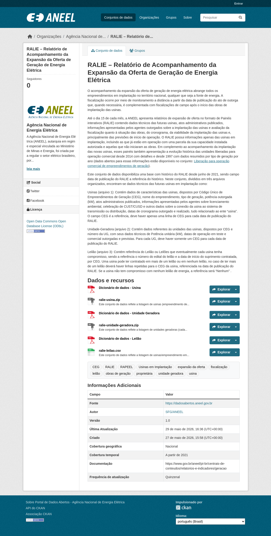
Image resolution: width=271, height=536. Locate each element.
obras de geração (118, 373)
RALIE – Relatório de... (131, 36)
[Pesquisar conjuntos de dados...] (222, 18)
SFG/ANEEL (174, 412)
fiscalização (219, 367)
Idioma (181, 516)
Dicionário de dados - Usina (120, 288)
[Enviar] (240, 18)
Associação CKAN (39, 514)
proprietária (144, 373)
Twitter (33, 191)
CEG (96, 367)
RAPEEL (126, 367)
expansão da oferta (191, 367)
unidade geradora (170, 373)
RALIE (109, 367)
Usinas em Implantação (155, 367)
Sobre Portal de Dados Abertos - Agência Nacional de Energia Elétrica (75, 502)
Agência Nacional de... (86, 36)
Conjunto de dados (106, 50)
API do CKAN (35, 508)
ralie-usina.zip (109, 300)
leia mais (33, 169)
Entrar (238, 3)
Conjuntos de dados (118, 17)
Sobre (187, 17)
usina (193, 373)
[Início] (30, 36)
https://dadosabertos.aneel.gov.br (189, 403)
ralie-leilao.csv (110, 350)
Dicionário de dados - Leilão (120, 338)
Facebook (35, 200)
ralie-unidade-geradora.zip (119, 325)
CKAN (183, 507)
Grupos (171, 17)
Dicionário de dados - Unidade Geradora (129, 313)
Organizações (149, 17)
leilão (96, 373)
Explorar (221, 289)
